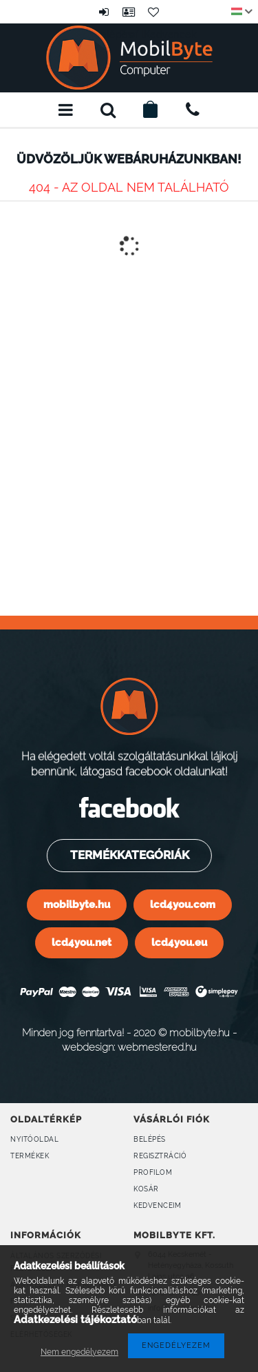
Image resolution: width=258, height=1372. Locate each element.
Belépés (104, 11)
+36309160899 (192, 109)
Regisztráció (159, 1156)
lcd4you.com (182, 904)
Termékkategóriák (128, 855)
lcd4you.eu (179, 942)
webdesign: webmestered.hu (129, 1047)
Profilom (152, 1172)
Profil (129, 11)
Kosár (146, 1189)
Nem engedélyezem (79, 1352)
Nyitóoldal (34, 1139)
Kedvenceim (157, 1205)
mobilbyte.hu (76, 904)
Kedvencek (154, 11)
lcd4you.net (81, 942)
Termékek (29, 1156)
